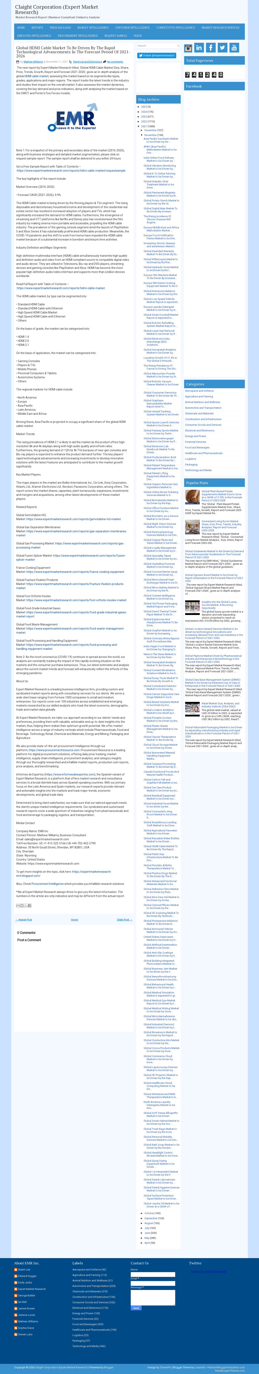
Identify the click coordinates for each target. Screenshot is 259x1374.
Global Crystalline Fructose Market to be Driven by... (159, 565)
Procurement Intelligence (78, 35)
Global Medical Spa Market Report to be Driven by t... (160, 1002)
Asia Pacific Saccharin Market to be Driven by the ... (161, 140)
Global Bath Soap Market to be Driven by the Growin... (161, 1146)
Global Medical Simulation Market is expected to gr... (160, 994)
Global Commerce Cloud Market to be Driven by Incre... (158, 1059)
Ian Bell (22, 1301)
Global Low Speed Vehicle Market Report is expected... (161, 300)
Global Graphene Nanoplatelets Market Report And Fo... (158, 403)
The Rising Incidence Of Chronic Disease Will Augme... (157, 219)
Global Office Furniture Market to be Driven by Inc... (161, 510)
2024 (144, 111)
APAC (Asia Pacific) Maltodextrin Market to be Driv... (160, 149)
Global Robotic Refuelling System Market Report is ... (161, 324)
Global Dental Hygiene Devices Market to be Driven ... (161, 1189)
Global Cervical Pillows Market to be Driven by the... (161, 907)
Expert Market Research (32, 1289)
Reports (37, 27)
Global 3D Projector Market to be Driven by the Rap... (161, 1077)
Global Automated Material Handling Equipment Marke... (159, 755)
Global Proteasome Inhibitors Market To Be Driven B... (161, 922)
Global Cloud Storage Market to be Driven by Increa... (160, 746)
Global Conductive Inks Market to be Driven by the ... (161, 1042)
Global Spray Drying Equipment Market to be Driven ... (159, 1163)
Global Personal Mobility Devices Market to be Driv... (161, 1138)
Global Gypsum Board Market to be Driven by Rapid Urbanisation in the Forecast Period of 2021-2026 (214, 578)
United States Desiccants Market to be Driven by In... (160, 938)
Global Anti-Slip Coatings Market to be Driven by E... (160, 954)
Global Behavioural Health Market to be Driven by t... (160, 986)
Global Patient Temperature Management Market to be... (161, 467)
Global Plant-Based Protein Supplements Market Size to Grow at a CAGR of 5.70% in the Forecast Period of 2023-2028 (222, 496)
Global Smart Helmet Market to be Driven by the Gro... (161, 1122)
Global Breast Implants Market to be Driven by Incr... (161, 703)
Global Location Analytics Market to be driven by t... (160, 711)
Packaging (191, 464)
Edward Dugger (27, 1276)
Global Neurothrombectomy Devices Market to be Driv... (161, 978)
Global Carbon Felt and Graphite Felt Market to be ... (161, 781)
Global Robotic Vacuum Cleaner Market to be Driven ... (161, 384)
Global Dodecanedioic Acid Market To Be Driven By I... (160, 459)
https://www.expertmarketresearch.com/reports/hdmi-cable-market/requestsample (71, 170)
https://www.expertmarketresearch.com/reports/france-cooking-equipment (75, 571)
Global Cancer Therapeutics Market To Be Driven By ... (160, 738)
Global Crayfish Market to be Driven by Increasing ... (160, 632)
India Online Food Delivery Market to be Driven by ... (159, 159)
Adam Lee (24, 1269)
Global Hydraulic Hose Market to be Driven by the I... (161, 269)
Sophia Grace (26, 1327)
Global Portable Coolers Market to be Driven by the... (161, 719)
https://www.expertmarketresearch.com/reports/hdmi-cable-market (61, 288)
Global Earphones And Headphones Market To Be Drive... (161, 622)
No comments (115, 61)
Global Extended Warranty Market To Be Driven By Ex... (161, 253)
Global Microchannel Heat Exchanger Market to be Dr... (161, 581)
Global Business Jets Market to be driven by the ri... (160, 970)
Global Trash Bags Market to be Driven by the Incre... (160, 1130)
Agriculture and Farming (199, 396)
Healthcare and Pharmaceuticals (204, 453)
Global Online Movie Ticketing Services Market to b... (161, 494)
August (148, 1223)
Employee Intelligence (34, 35)
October (149, 1213)
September (150, 1218)
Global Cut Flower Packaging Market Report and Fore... (160, 605)
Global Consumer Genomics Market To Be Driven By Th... (161, 394)
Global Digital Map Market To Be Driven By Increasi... (160, 210)
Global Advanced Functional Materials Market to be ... (160, 883)
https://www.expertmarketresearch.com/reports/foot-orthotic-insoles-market (76, 600)
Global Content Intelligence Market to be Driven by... (159, 597)
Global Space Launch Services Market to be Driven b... (161, 424)
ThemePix (165, 1367)
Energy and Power (195, 436)
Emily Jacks (25, 1282)
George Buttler (26, 1295)
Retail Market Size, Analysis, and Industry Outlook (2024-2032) (220, 705)
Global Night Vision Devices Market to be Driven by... (160, 525)
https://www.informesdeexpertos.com (69, 774)
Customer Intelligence (132, 27)
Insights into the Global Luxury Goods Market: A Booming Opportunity (219, 604)
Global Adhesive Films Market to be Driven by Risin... (161, 890)
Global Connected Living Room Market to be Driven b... (160, 814)
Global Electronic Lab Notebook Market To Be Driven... (159, 449)
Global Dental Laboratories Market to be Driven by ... (159, 1181)
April (147, 1242)
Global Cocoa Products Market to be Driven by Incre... (161, 1050)
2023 (144, 116)
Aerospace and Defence (199, 390)
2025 (144, 106)
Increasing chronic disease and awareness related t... (160, 245)
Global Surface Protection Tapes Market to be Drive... (160, 1197)
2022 (144, 121)
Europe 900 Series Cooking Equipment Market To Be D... (161, 284)
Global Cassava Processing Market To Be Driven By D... (160, 765)
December (150, 130)
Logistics (190, 458)
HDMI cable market (36, 76)
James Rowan (26, 1308)
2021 (144, 126)
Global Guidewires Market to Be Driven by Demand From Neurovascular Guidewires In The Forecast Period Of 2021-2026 (214, 554)
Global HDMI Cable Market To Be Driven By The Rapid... (161, 848)
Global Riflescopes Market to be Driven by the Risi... (161, 261)
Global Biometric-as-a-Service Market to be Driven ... (161, 517)
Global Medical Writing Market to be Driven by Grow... (161, 1010)
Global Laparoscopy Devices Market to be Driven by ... (160, 1069)
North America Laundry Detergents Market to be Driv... (159, 1105)
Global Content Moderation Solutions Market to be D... (160, 672)
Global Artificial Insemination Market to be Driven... (160, 946)
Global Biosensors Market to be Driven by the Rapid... (160, 1034)
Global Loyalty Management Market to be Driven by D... (160, 549)
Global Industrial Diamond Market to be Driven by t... (160, 1026)
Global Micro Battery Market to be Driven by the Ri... (161, 589)
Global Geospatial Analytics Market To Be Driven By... (160, 664)
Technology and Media (198, 470)
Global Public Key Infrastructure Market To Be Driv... (161, 857)
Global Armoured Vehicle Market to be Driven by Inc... (161, 930)
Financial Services (195, 441)
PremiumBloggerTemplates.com (226, 1367)
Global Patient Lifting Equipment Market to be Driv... (159, 476)
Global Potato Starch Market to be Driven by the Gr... (161, 202)
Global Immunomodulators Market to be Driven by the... (161, 293)
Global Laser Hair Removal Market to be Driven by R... (160, 332)
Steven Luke (25, 1334)
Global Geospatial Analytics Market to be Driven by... (160, 351)
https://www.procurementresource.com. (54, 750)
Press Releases (60, 27)
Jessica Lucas (26, 1314)
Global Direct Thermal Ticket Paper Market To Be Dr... (160, 613)
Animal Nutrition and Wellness (202, 402)
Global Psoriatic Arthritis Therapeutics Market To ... (160, 867)
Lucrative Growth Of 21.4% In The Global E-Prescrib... (160, 359)
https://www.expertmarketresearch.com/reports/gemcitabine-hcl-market (74, 519)
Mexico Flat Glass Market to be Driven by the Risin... (160, 656)
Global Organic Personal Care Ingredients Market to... (161, 486)
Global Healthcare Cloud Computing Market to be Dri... (159, 1086)
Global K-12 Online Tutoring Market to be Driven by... (159, 175)
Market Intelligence (93, 27)
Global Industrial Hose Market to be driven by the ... (161, 805)
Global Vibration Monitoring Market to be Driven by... (160, 167)
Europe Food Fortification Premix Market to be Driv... (160, 237)
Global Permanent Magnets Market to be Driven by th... (160, 194)
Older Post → (124, 919)
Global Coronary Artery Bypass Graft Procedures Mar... (161, 640)
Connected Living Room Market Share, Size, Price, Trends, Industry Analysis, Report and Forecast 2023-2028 (221, 526)
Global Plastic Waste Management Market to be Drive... (160, 729)
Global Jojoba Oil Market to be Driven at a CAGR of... (161, 1205)
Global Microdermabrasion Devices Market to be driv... (161, 1018)
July (146, 1228)
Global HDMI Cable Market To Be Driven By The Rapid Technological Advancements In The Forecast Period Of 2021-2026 (73, 52)
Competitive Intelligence (175, 27)
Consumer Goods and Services (203, 424)
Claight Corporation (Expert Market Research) (56, 9)
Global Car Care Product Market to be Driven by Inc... (161, 789)
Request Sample (115, 35)
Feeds (138, 35)
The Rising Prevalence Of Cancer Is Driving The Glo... (160, 367)
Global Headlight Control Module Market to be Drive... (161, 1154)
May (146, 1237)
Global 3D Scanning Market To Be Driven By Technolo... (161, 914)
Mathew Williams (33, 61)
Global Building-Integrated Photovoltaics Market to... (160, 962)
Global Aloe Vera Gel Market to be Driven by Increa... (161, 899)
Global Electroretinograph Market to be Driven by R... (160, 440)
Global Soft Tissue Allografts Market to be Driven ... (161, 1114)
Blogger (108, 1367)
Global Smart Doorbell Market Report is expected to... (161, 316)
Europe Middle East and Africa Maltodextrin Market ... (161, 229)
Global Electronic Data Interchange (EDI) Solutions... (157, 341)
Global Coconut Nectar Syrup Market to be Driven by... (160, 573)
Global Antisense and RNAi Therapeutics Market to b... (161, 1096)
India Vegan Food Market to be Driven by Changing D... (160, 648)
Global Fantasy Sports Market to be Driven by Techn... (161, 432)
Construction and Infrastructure (203, 419)
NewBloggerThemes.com (230, 1370)
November (150, 135)
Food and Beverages (197, 447)
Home (21, 27)
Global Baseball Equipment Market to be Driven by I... (160, 797)
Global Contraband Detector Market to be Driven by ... (160, 687)
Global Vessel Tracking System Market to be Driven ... (161, 414)
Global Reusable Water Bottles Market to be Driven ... (161, 840)
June (147, 1232)
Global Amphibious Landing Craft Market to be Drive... (160, 824)
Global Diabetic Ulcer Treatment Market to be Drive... (159, 184)
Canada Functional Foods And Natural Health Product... (161, 773)
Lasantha (200, 1367)
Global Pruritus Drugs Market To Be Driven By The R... (160, 875)
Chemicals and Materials (199, 413)
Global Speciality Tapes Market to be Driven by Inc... (161, 557)
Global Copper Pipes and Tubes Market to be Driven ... (161, 541)
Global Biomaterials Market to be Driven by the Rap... (161, 502)
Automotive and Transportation (203, 407)
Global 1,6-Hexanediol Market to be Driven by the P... (161, 1173)
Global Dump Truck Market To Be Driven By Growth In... (161, 680)
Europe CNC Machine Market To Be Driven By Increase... (160, 277)
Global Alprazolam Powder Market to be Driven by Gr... (161, 375)
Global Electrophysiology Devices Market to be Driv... (161, 533)
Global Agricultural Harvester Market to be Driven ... (160, 832)
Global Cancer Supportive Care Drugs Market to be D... (161, 696)
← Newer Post (23, 919)
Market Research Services (220, 27)
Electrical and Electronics (87, 61)
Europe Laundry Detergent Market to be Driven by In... (160, 308)
